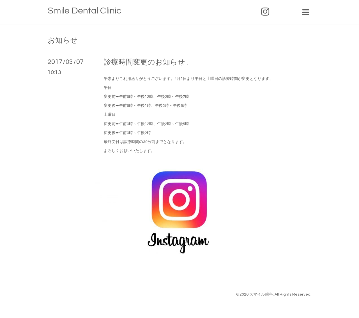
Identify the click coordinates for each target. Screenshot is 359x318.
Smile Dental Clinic (84, 10)
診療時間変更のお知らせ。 (148, 62)
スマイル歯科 (261, 294)
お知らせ (63, 40)
